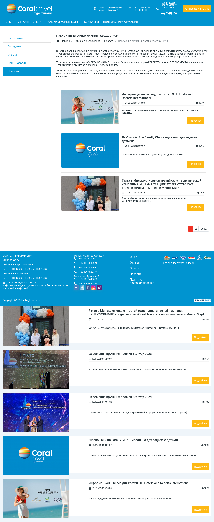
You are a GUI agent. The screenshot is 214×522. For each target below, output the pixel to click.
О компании (15, 38)
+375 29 (169, 5)
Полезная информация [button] (120, 21)
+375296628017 (88, 267)
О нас (133, 257)
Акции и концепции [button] (63, 21)
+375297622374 (88, 271)
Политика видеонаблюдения (142, 281)
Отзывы (13, 54)
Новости (13, 71)
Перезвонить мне (197, 8)
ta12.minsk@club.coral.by (22, 282)
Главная (63, 41)
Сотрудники (15, 46)
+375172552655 (88, 262)
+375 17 (169, 3)
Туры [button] (8, 21)
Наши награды (17, 63)
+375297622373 (88, 283)
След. (204, 228)
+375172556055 (88, 258)
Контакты (91, 21)
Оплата (134, 268)
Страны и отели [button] (29, 21)
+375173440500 (88, 279)
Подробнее (195, 120)
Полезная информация (87, 41)
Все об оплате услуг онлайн (178, 263)
